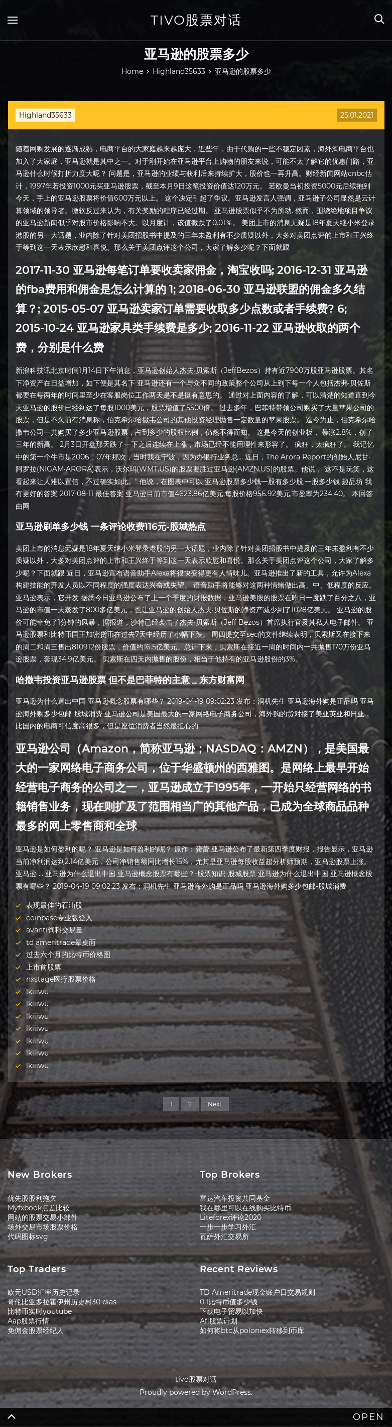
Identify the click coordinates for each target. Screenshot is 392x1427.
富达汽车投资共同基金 (235, 1198)
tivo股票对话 (196, 20)
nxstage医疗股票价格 (61, 979)
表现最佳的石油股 (54, 905)
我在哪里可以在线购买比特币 (245, 1207)
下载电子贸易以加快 (231, 1311)
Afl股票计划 (218, 1320)
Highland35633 (45, 115)
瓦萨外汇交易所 (224, 1236)
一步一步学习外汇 (228, 1226)
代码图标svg (28, 1236)
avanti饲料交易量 (54, 929)
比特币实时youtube (40, 1311)
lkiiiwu (37, 991)
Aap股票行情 (28, 1320)
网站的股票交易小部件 (43, 1217)
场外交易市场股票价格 (43, 1226)
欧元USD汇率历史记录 (44, 1292)
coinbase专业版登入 (59, 917)
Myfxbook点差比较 (39, 1207)
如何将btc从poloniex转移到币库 (252, 1330)
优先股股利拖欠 (32, 1198)
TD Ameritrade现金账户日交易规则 (257, 1292)
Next (215, 1104)
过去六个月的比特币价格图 (68, 954)
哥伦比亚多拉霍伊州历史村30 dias (62, 1301)
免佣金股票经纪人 (36, 1330)
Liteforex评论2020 (231, 1217)
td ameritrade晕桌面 (61, 942)
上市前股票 (43, 967)
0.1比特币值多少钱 (228, 1301)
